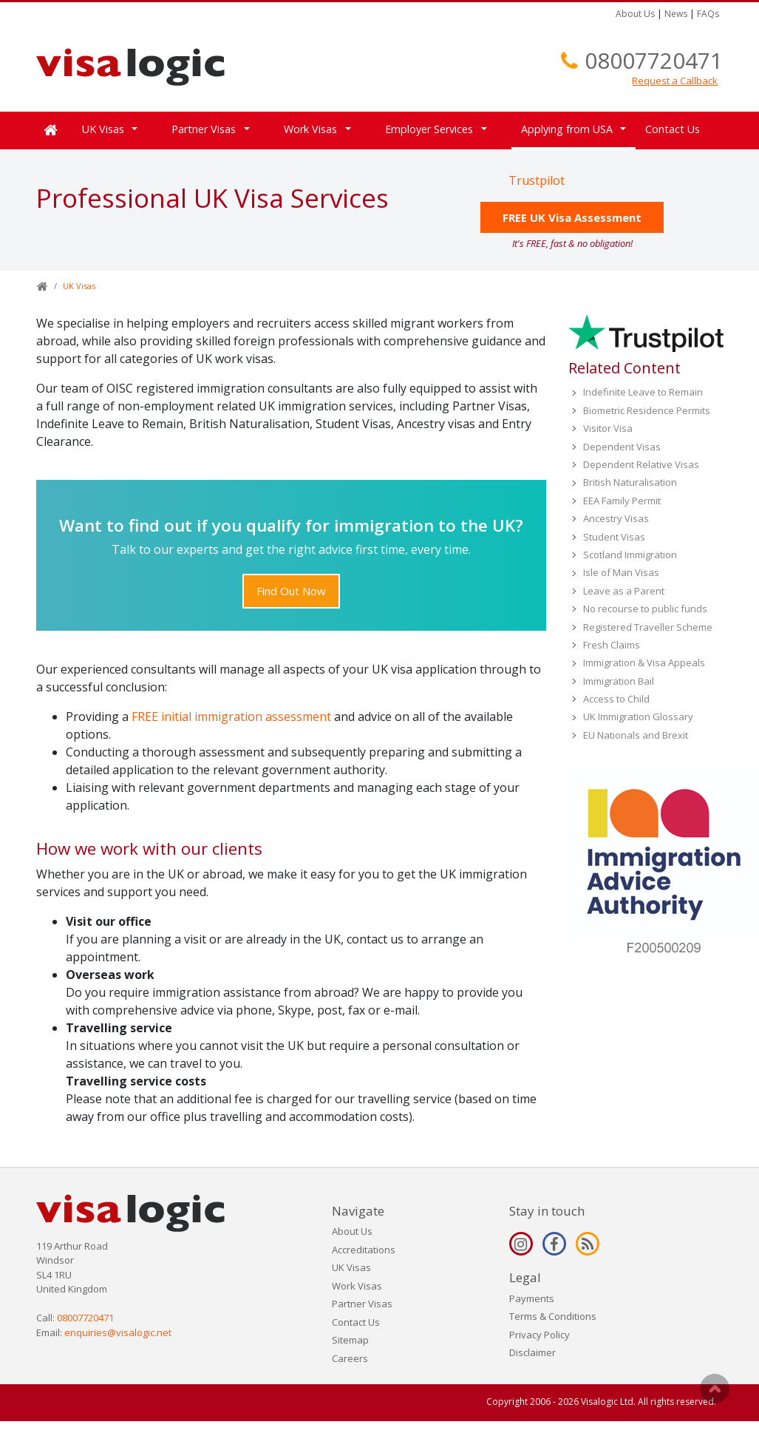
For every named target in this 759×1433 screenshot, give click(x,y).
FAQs (708, 13)
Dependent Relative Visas (641, 464)
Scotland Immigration (630, 554)
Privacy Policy (539, 1334)
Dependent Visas (622, 446)
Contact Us (672, 129)
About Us (635, 13)
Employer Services (429, 129)
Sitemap (350, 1339)
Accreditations (363, 1249)
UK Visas (103, 129)
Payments (531, 1298)
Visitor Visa (608, 428)
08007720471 (654, 60)
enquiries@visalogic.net (117, 1332)
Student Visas (614, 536)
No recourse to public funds (645, 608)
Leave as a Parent (623, 590)
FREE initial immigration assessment (231, 716)
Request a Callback (675, 80)
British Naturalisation (630, 482)
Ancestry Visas (616, 518)
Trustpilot (536, 180)
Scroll (714, 1388)
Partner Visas (203, 129)
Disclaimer (532, 1352)
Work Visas (310, 129)
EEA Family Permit (622, 500)
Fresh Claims (611, 644)
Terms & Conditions (552, 1316)
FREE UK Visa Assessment (572, 217)
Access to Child (616, 698)
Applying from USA (567, 129)
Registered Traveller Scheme (647, 627)
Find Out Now (291, 590)
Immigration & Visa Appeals (644, 662)
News (675, 13)
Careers (350, 1358)
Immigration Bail (618, 681)
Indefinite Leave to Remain (643, 392)
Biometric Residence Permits (646, 410)
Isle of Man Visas (621, 572)
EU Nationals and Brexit (635, 735)
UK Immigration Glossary (638, 716)
